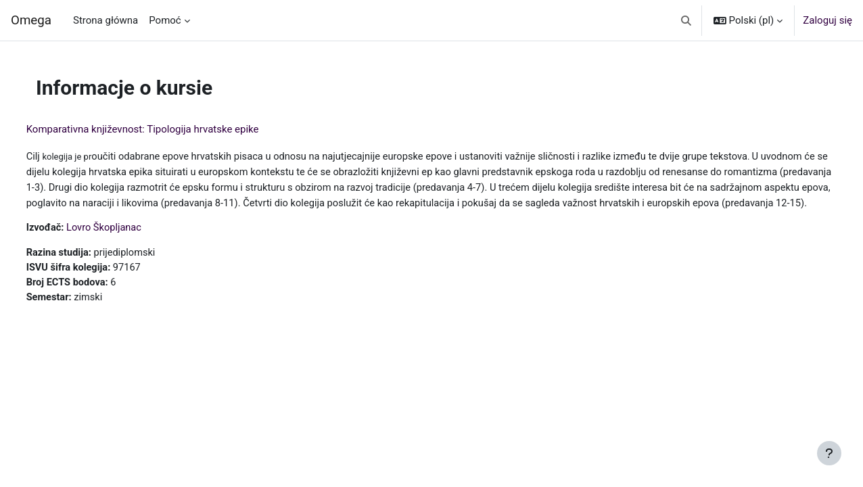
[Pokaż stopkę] (829, 453)
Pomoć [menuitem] (165, 20)
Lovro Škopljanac (131, 243)
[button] (686, 20)
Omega (31, 20)
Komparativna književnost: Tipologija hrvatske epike (167, 129)
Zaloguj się (827, 20)
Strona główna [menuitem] (105, 20)
